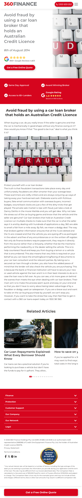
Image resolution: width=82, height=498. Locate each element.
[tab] (30, 376)
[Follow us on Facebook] (5, 457)
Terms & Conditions (12, 452)
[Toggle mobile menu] (76, 4)
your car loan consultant (16, 260)
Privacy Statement (11, 448)
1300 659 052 (65, 4)
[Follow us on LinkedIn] (15, 457)
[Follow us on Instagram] (12, 457)
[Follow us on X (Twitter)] (9, 457)
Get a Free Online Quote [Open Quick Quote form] (20, 67)
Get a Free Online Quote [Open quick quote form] (41, 492)
